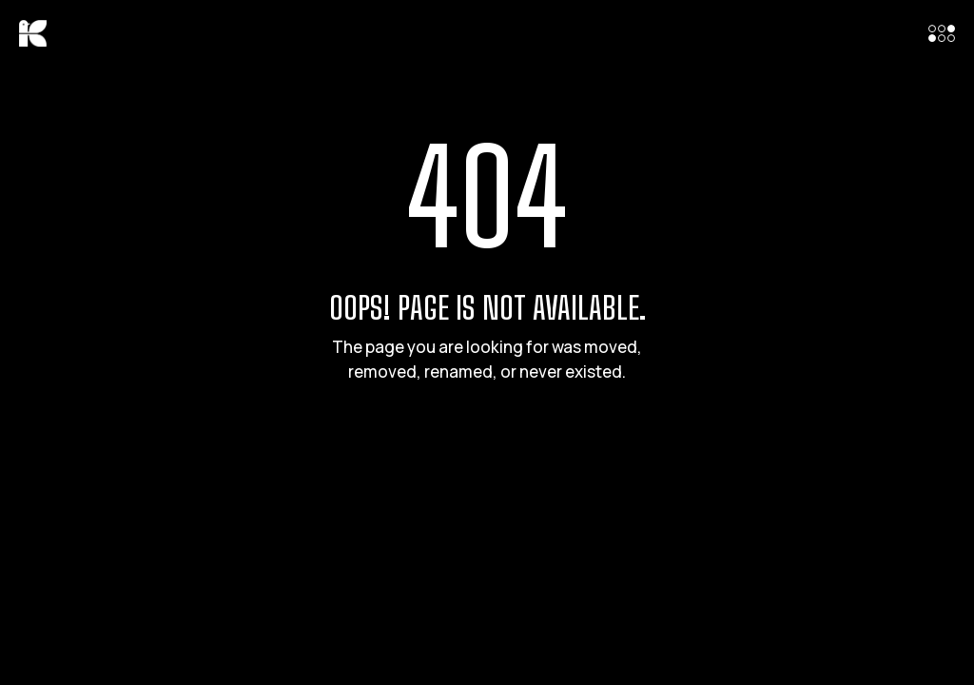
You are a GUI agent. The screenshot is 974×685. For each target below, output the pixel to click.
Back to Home (487, 450)
